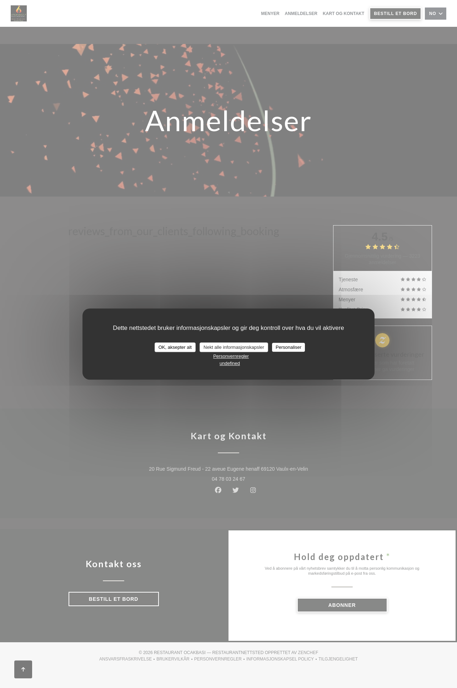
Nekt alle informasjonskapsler (234, 347)
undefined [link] (230, 363)
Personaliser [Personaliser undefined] (288, 347)
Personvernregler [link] (231, 356)
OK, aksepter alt (175, 347)
